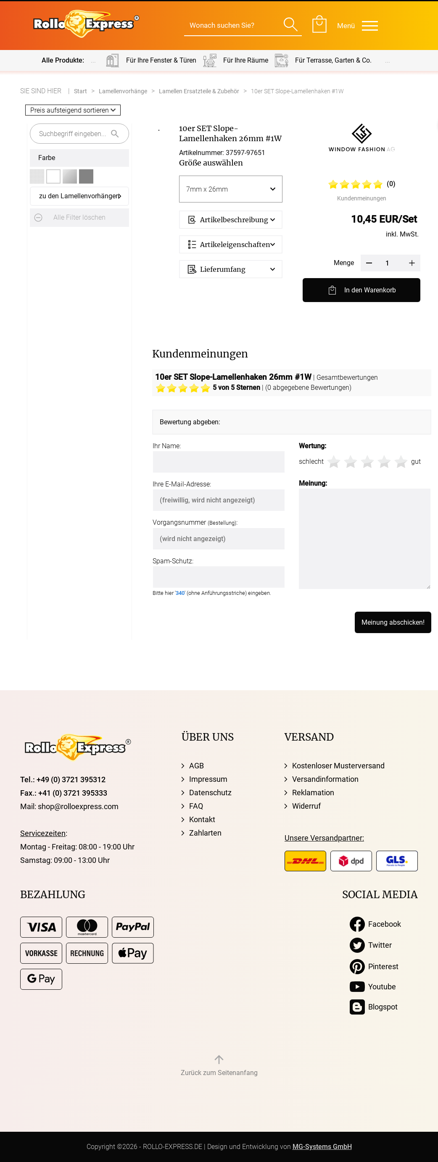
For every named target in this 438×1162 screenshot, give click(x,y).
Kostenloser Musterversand (338, 765)
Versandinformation (325, 779)
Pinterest (374, 966)
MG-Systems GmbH (322, 1147)
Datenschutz (210, 792)
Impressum (208, 779)
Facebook (375, 924)
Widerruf (306, 806)
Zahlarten (205, 832)
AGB (196, 765)
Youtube (373, 986)
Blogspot (374, 1007)
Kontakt (202, 819)
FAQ (196, 806)
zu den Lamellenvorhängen (79, 196)
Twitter (371, 945)
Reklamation (313, 792)
